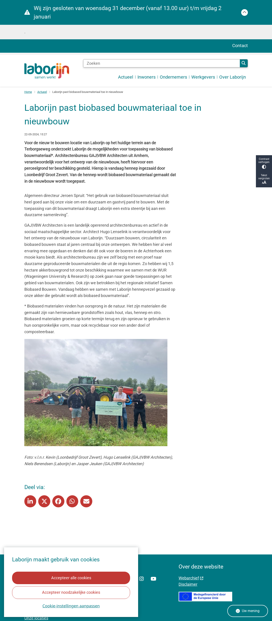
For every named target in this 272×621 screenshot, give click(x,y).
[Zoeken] (161, 63)
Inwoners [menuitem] (146, 77)
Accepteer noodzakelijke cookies (71, 592)
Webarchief (191, 578)
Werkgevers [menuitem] (203, 77)
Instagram (141, 579)
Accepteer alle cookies (71, 577)
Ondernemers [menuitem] (173, 77)
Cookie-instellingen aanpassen (71, 605)
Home (28, 92)
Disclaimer (188, 584)
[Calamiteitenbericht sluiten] (244, 12)
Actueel (42, 92)
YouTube (154, 579)
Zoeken (244, 63)
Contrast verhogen (264, 163)
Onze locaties (36, 618)
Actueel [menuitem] (125, 77)
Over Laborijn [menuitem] (232, 77)
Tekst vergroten (264, 179)
